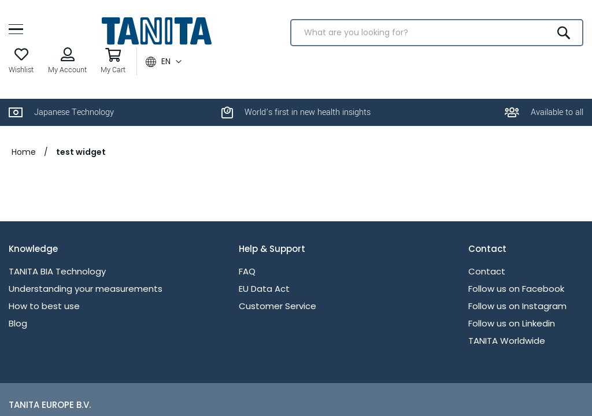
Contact (486, 271)
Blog (18, 323)
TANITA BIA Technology (57, 271)
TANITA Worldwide (506, 341)
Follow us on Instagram (517, 306)
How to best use (44, 306)
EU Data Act (264, 289)
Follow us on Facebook (516, 289)
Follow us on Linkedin (511, 323)
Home (24, 152)
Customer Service (277, 306)
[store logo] (156, 30)
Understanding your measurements (85, 289)
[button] (164, 61)
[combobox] (436, 32)
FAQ (247, 271)
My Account (67, 70)
